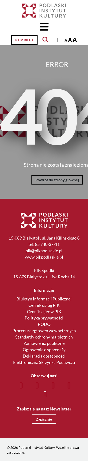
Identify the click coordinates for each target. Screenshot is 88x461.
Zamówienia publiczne (44, 343)
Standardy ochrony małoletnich (44, 336)
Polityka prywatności (44, 317)
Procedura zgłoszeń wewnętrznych (44, 330)
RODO (44, 324)
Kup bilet (24, 40)
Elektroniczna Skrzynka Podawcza (44, 362)
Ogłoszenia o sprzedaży (44, 349)
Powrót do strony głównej (57, 179)
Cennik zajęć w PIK (44, 311)
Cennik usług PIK (44, 305)
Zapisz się (44, 419)
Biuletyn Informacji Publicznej (44, 298)
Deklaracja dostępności (44, 356)
